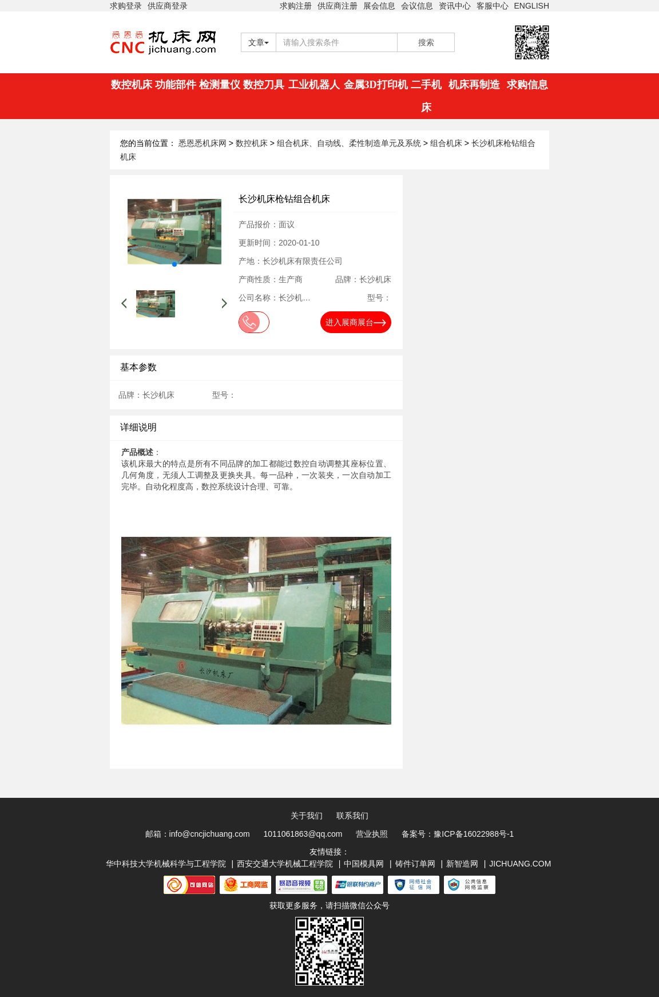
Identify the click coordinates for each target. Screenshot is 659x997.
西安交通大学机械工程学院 (285, 863)
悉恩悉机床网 (202, 143)
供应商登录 (168, 5)
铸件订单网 (415, 863)
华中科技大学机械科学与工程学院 (166, 863)
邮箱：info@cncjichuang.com (197, 833)
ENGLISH (531, 5)
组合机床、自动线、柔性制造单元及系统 (350, 143)
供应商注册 (337, 5)
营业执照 (372, 833)
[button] (174, 264)
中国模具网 (364, 863)
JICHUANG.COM (520, 863)
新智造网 (462, 863)
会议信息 (417, 5)
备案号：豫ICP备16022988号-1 (458, 833)
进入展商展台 (355, 322)
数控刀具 (263, 84)
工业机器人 (314, 84)
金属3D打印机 (376, 84)
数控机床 (131, 84)
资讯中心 (455, 5)
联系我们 (352, 815)
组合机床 (447, 143)
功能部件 (175, 84)
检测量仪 (219, 84)
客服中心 (493, 5)
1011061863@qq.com (303, 833)
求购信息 (527, 84)
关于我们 (307, 815)
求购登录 (126, 5)
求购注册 (296, 5)
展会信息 (379, 5)
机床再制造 (474, 84)
